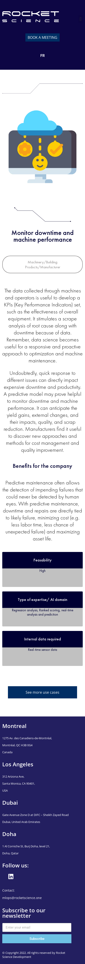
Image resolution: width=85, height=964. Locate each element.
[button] (80, 19)
